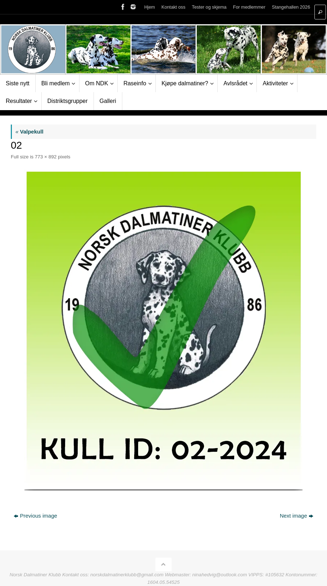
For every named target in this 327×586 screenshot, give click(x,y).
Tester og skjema (209, 7)
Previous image (35, 516)
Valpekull (29, 132)
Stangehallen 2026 (291, 7)
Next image (296, 516)
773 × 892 (45, 156)
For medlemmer (249, 7)
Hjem (149, 7)
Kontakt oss (174, 7)
